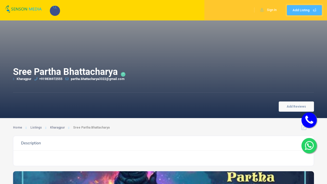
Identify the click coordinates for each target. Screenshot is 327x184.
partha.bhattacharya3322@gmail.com (94, 79)
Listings (36, 127)
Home (17, 127)
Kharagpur (22, 79)
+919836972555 (48, 79)
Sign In (269, 10)
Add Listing (304, 10)
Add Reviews (296, 106)
